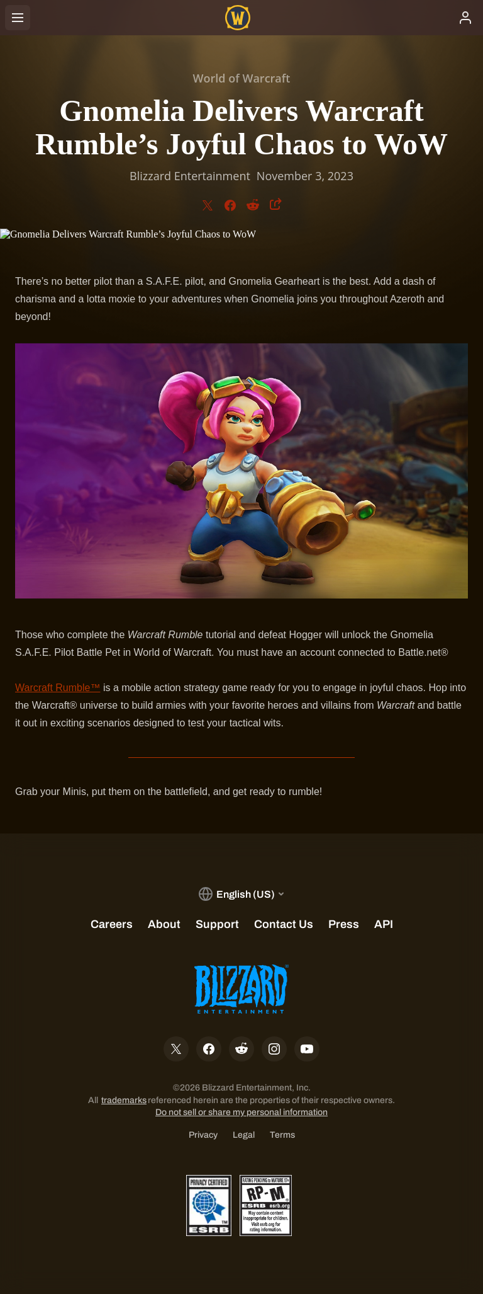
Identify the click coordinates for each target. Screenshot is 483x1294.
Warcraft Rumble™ (57, 687)
